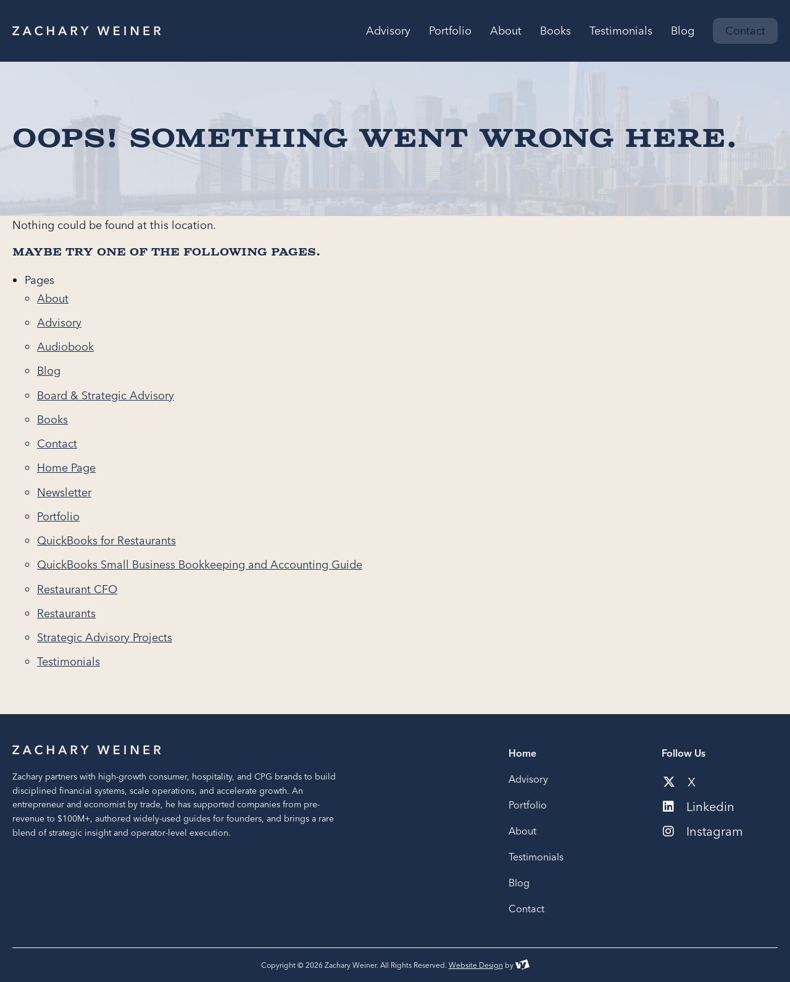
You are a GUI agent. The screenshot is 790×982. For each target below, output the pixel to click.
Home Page (66, 467)
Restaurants (66, 613)
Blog (48, 371)
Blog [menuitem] (682, 30)
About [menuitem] (506, 30)
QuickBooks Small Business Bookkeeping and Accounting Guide (199, 564)
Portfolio (58, 516)
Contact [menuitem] (745, 30)
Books (52, 419)
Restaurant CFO (77, 589)
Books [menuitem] (555, 30)
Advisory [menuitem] (388, 30)
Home (522, 753)
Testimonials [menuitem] (620, 30)
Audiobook (65, 346)
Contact (57, 443)
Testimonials (68, 661)
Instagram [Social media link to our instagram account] (703, 831)
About (53, 298)
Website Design (476, 965)
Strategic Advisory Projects (104, 637)
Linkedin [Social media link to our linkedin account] (698, 807)
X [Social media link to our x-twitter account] (679, 782)
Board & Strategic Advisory (105, 395)
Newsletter (64, 492)
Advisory (59, 322)
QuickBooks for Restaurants (106, 540)
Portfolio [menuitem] (450, 30)
